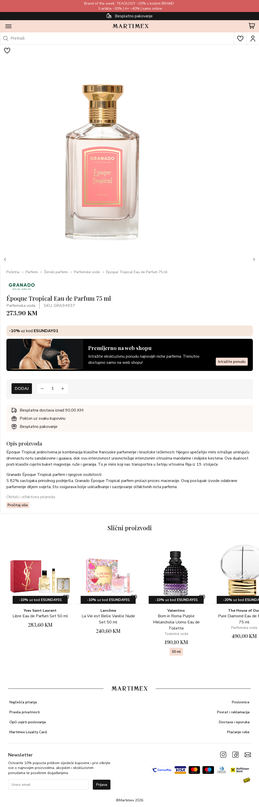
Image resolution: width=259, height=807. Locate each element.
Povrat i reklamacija (233, 712)
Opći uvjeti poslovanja (27, 722)
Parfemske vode (87, 272)
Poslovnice (241, 702)
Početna (12, 272)
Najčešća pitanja (23, 702)
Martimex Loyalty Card (28, 732)
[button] (5, 259)
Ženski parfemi (56, 272)
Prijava (101, 784)
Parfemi (32, 272)
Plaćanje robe (238, 732)
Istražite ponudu (231, 361)
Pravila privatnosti (24, 712)
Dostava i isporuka (234, 722)
